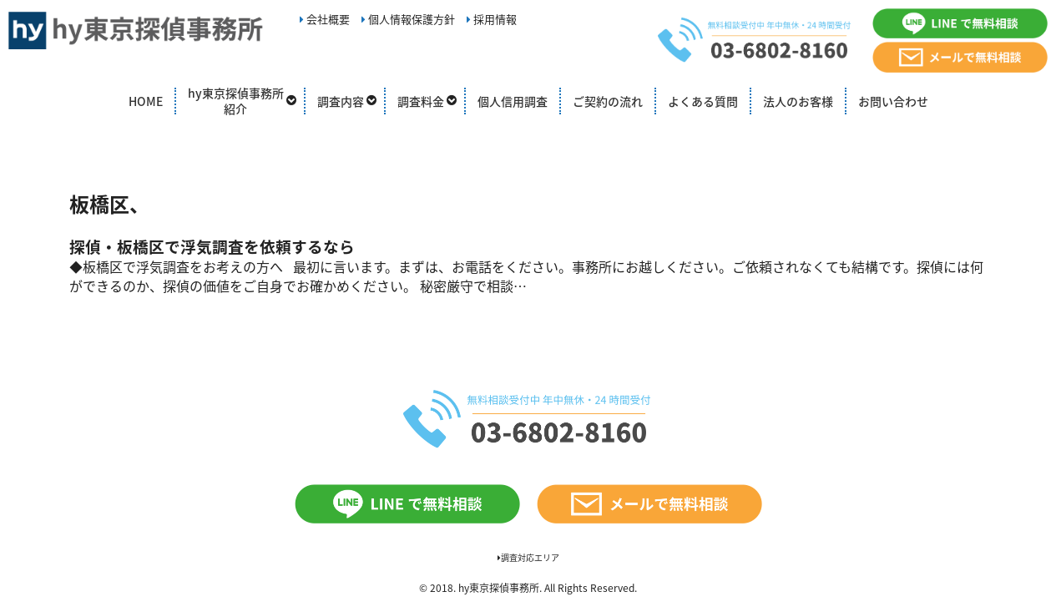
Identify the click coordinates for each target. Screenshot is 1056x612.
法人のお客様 (798, 101)
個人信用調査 (512, 101)
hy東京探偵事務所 (498, 587)
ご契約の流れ (608, 101)
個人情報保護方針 (408, 19)
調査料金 (420, 101)
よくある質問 (703, 101)
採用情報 (492, 19)
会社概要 (325, 19)
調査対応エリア (528, 557)
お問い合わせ (893, 101)
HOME (146, 101)
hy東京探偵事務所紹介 (236, 101)
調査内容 (340, 101)
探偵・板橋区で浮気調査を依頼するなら (212, 246)
